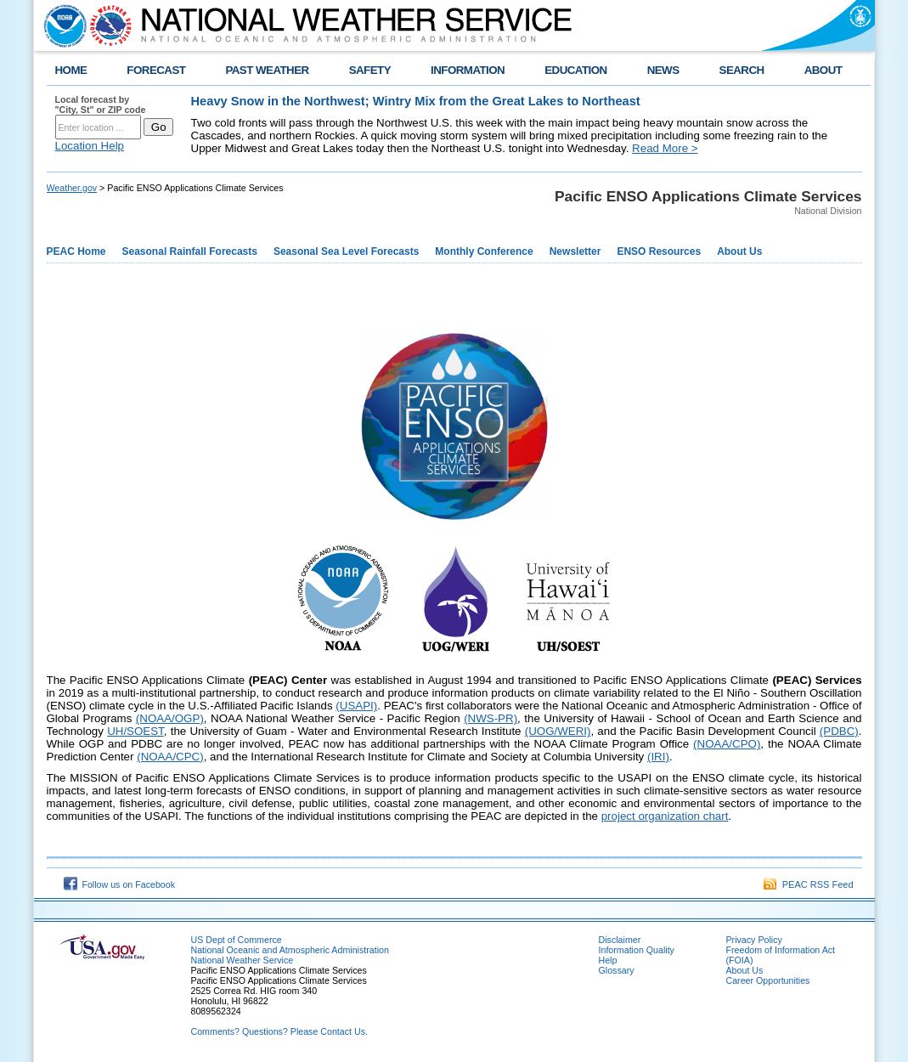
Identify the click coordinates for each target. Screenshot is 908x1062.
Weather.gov (72, 188)
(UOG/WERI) (558, 731)
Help (608, 960)
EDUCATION (575, 70)
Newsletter (575, 251)
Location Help (90, 145)
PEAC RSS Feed (809, 884)
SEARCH (741, 70)
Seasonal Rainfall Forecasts (189, 251)
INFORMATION (468, 70)
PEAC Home (76, 251)
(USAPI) (356, 705)
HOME (71, 70)
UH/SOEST (135, 731)
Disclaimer (620, 940)
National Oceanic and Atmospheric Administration (290, 950)
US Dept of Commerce (236, 940)
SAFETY (370, 70)
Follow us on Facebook (120, 884)
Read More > (664, 148)
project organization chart (665, 816)
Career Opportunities (768, 980)
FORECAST (156, 70)
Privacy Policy (754, 940)
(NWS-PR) (490, 718)
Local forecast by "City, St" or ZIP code (100, 104)
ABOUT (823, 70)
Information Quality (636, 950)
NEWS (663, 70)
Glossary (616, 970)
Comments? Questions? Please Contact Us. (279, 1031)
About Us (739, 251)
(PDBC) (839, 731)
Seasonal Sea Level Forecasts (346, 251)
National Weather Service (242, 960)
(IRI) (658, 756)
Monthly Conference (484, 251)
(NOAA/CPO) (726, 743)
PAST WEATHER (266, 70)
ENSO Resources (659, 251)
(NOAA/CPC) (170, 756)
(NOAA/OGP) (170, 718)
